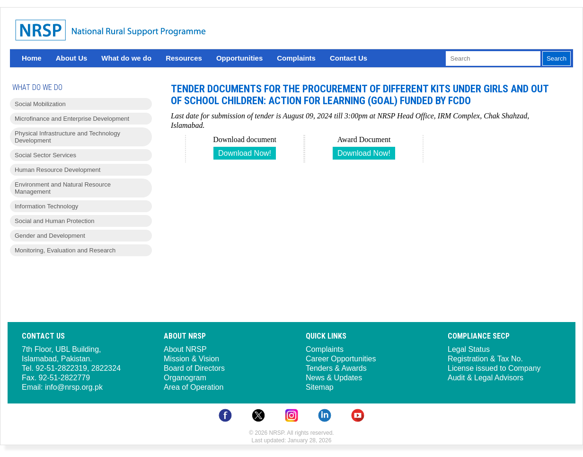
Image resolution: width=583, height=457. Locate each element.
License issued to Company (494, 368)
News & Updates (334, 378)
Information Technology (46, 206)
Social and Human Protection (54, 220)
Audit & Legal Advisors (485, 378)
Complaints (296, 58)
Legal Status (469, 349)
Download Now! (244, 153)
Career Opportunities (341, 359)
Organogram (185, 378)
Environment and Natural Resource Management (63, 188)
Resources (184, 58)
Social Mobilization (40, 104)
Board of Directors (194, 368)
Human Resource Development (57, 169)
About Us (72, 58)
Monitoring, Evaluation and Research (65, 250)
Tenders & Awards (336, 368)
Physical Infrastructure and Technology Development (67, 137)
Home (32, 58)
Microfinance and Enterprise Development (72, 118)
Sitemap (320, 387)
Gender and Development (50, 235)
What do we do (126, 58)
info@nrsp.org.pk (74, 387)
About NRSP (185, 349)
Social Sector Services (45, 155)
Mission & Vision (191, 359)
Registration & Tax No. (485, 359)
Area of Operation (193, 387)
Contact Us (348, 58)
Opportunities (239, 58)
